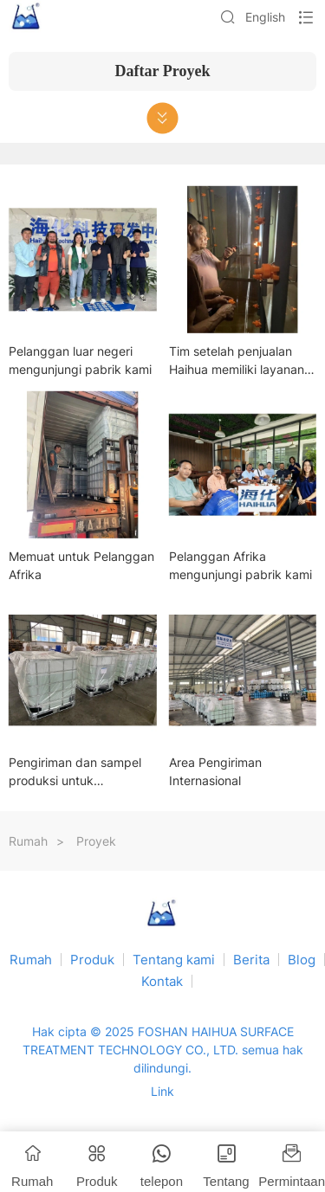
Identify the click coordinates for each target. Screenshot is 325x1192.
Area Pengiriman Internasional (215, 771)
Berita (251, 959)
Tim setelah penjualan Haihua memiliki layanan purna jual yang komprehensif (236, 361)
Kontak (162, 981)
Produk (92, 959)
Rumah (28, 841)
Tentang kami (174, 959)
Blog (301, 959)
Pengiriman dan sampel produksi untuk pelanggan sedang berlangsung (75, 772)
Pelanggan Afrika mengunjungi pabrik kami (240, 565)
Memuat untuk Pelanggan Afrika (81, 565)
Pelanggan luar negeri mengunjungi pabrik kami (80, 360)
